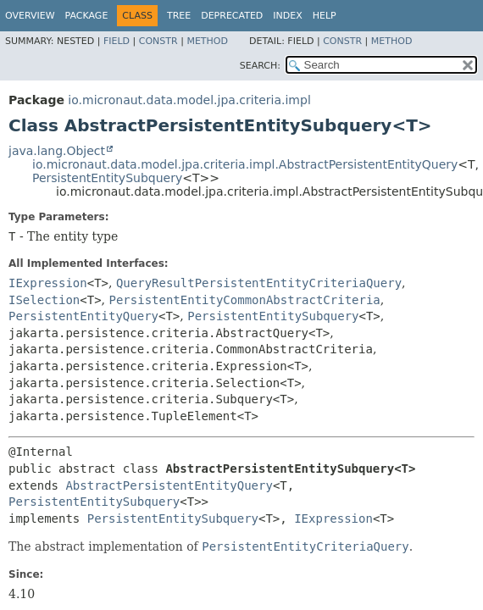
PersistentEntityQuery (83, 316)
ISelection (44, 300)
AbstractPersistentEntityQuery (168, 485)
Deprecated (232, 15)
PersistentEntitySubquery (107, 178)
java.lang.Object (56, 151)
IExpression (47, 283)
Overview (30, 15)
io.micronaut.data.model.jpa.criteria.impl (189, 100)
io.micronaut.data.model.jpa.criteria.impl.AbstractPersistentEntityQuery (245, 164)
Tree (179, 15)
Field (116, 41)
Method (207, 41)
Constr (158, 41)
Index (287, 15)
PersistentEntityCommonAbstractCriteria (244, 300)
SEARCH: (260, 65)
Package (86, 15)
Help (324, 15)
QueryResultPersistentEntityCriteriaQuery (259, 283)
